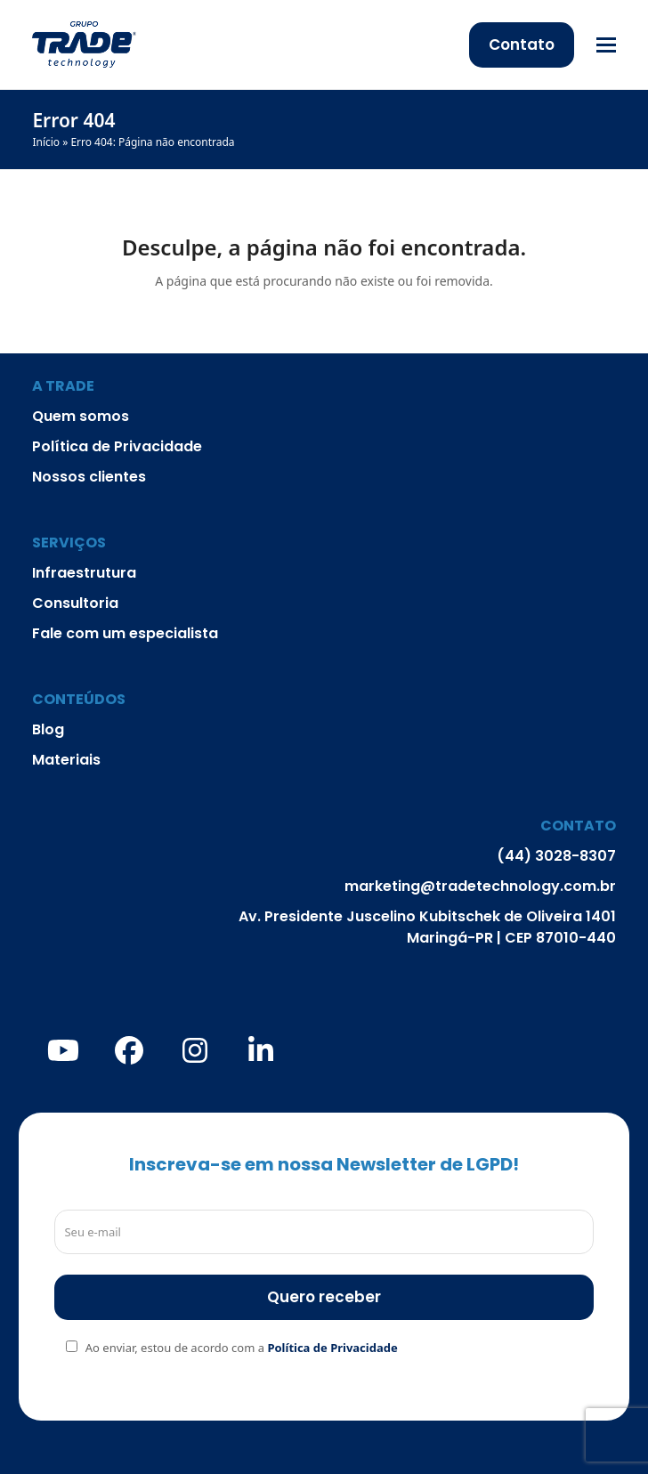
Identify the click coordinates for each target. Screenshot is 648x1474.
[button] (606, 45)
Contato (522, 44)
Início (46, 142)
